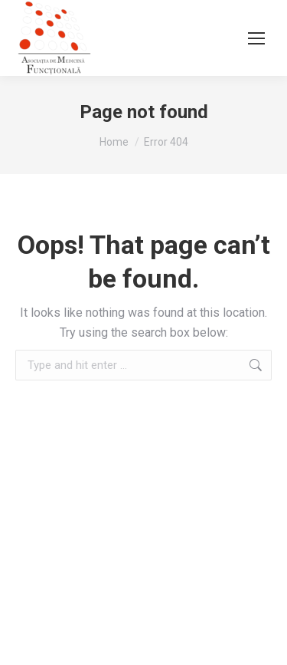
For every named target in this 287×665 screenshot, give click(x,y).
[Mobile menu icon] (256, 38)
